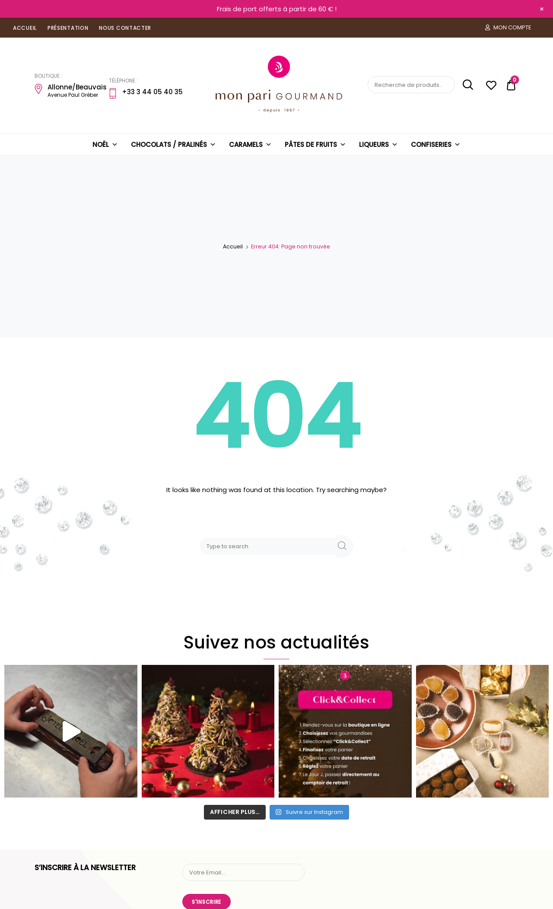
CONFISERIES (436, 144)
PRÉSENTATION (68, 28)
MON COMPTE (508, 27)
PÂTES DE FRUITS (315, 144)
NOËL (105, 144)
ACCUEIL (25, 28)
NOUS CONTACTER (125, 28)
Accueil (233, 246)
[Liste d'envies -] (491, 86)
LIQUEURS (378, 144)
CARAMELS (250, 144)
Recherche (465, 85)
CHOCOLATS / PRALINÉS (173, 144)
